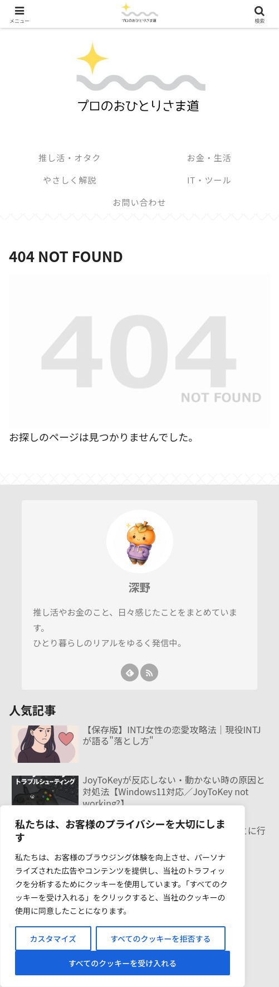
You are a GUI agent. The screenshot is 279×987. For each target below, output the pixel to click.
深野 (140, 587)
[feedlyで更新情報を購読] (130, 672)
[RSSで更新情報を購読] (149, 672)
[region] (122, 896)
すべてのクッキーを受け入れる (122, 963)
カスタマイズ (53, 938)
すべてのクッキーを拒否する (160, 938)
